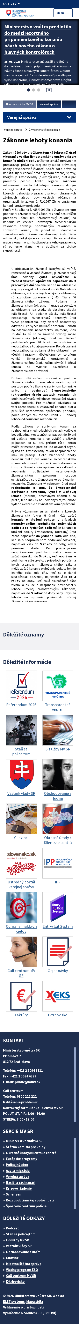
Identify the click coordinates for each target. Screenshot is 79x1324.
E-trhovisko (15, 1281)
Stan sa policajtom (21, 1234)
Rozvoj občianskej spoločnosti (30, 1200)
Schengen (13, 1194)
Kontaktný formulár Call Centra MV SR (33, 1108)
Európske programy (21, 1159)
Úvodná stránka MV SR (19, 104)
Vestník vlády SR (19, 1246)
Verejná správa (49, 104)
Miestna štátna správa (23, 1263)
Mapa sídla (34, 1301)
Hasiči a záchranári (20, 1182)
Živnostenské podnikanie (44, 130)
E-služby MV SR (17, 1240)
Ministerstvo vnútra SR (24, 1141)
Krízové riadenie (19, 1188)
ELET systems (14, 1301)
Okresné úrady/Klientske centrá (31, 1153)
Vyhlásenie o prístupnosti (23, 1307)
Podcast (12, 1228)
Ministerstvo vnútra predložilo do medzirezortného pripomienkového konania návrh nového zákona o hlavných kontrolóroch (37, 39)
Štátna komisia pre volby (25, 1147)
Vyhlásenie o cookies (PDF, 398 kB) (29, 1313)
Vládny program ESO (22, 1269)
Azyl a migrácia (18, 1170)
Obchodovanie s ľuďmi (24, 1252)
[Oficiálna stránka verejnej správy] (14, 3)
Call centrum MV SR (21, 1275)
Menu (63, 12)
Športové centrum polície (26, 1206)
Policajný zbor (17, 1164)
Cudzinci (13, 1258)
